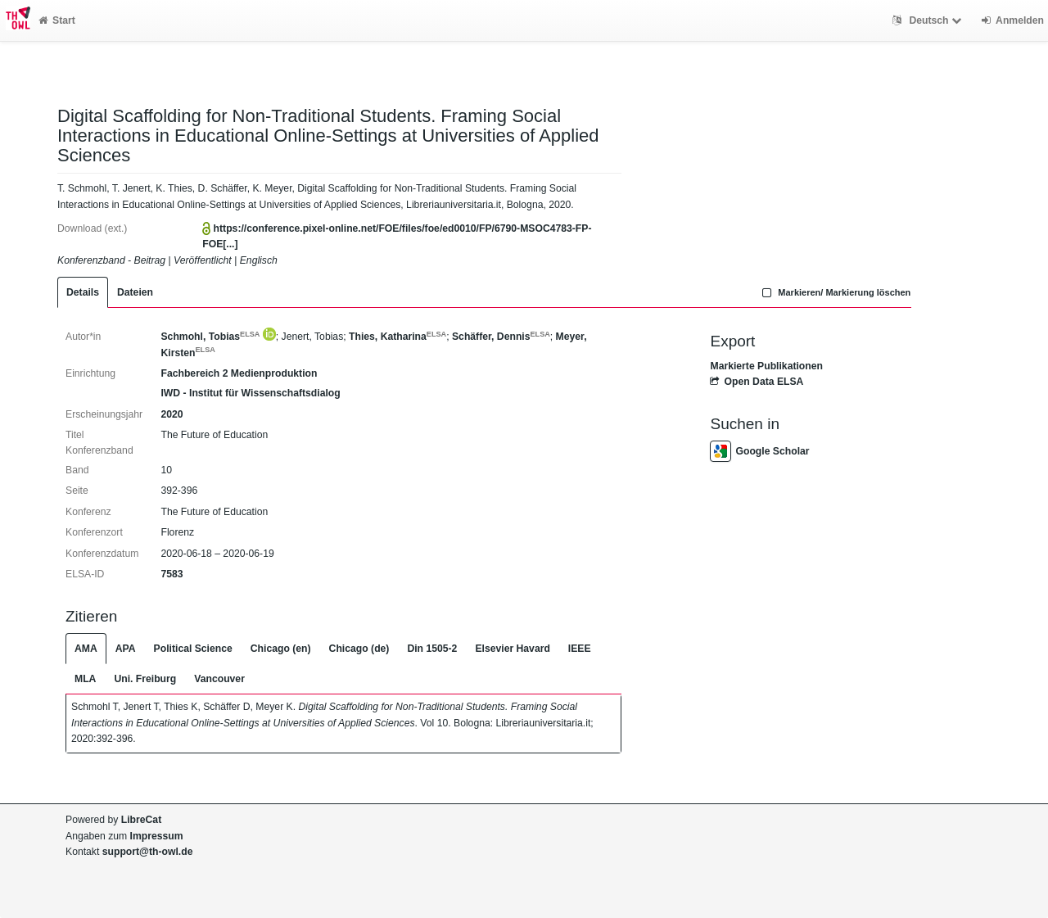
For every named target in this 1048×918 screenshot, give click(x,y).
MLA (85, 679)
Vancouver (219, 679)
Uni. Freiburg (145, 679)
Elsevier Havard (512, 648)
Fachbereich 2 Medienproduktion (238, 373)
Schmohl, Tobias (210, 336)
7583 (171, 574)
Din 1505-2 (432, 648)
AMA (86, 648)
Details (82, 292)
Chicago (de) (359, 648)
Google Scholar (759, 451)
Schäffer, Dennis (501, 336)
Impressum (156, 836)
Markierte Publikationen (766, 366)
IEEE (579, 648)
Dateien (135, 292)
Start (56, 20)
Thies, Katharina (397, 336)
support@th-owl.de (147, 851)
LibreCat (141, 819)
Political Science (193, 648)
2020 (171, 414)
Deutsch (928, 20)
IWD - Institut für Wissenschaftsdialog (250, 393)
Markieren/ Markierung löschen (835, 292)
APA (125, 648)
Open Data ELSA (756, 381)
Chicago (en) (281, 648)
